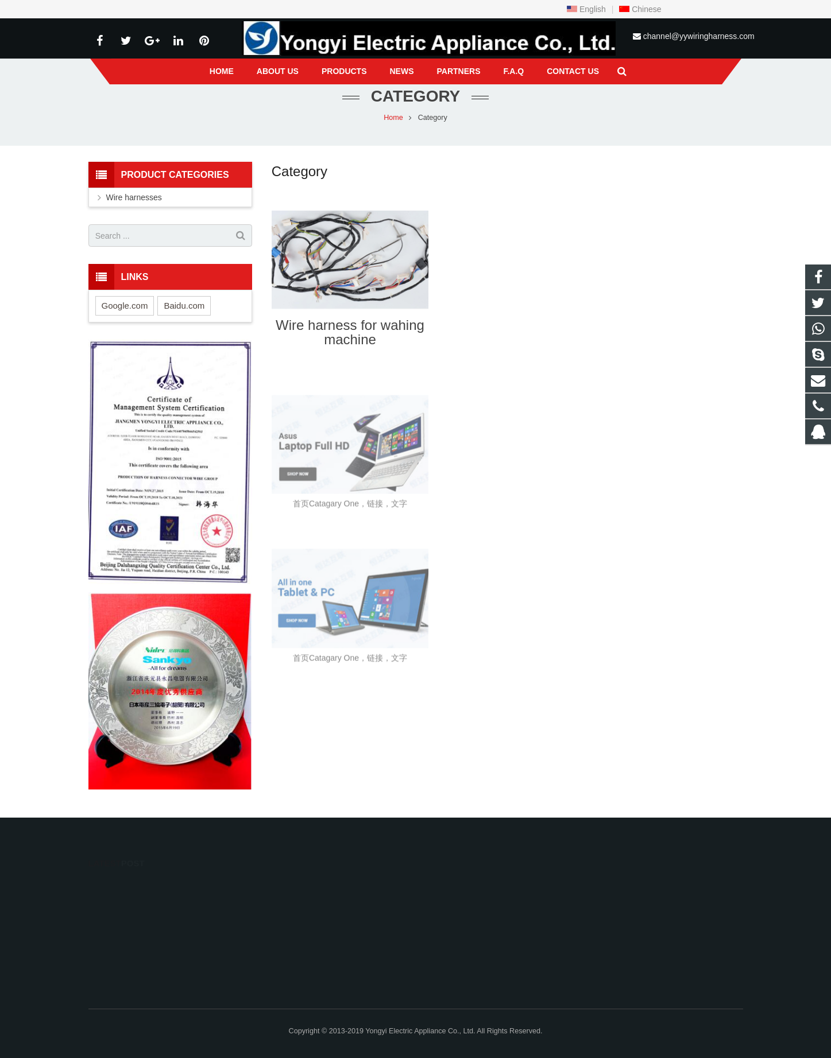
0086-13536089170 (466, 919)
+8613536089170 (464, 902)
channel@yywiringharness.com (699, 36)
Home (393, 118)
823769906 (455, 885)
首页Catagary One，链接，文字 (350, 517)
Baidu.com (184, 305)
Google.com (125, 305)
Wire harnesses (134, 197)
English (586, 9)
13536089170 (458, 952)
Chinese (640, 9)
